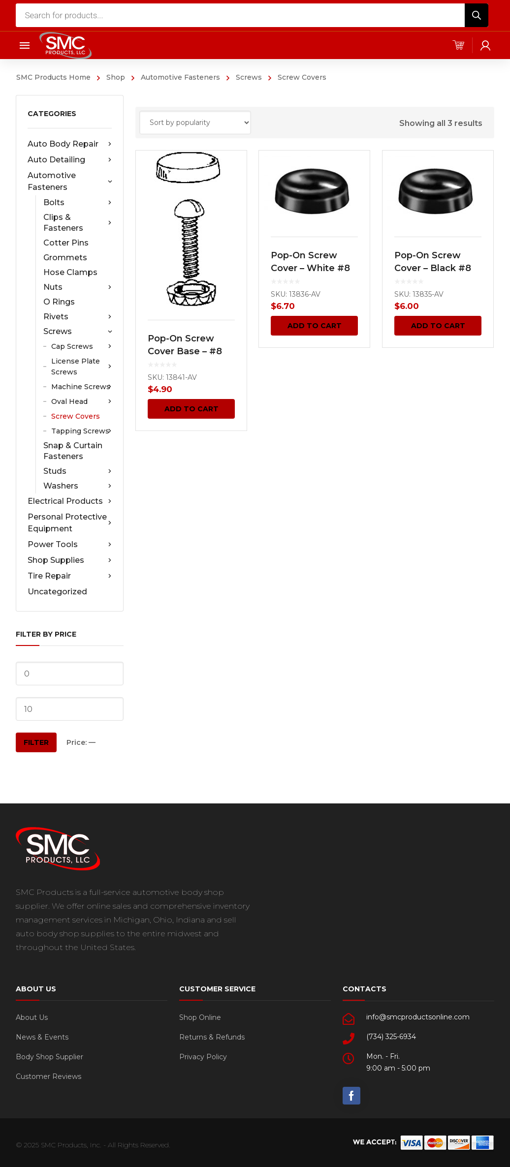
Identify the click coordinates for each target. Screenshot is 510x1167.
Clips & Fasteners (77, 223)
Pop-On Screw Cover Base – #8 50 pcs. (185, 351)
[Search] (476, 15)
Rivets (77, 316)
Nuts (77, 287)
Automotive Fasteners (180, 77)
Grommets (65, 257)
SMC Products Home (53, 77)
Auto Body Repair (70, 144)
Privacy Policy (203, 1056)
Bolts (77, 202)
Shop (115, 77)
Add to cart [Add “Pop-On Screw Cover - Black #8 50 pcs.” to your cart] (438, 325)
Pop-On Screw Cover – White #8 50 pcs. (311, 268)
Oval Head (81, 401)
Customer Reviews (48, 1076)
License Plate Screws (81, 366)
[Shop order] (195, 122)
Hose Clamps (70, 272)
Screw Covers (75, 416)
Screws (249, 77)
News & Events (42, 1037)
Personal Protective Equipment (70, 522)
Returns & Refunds (212, 1037)
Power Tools (70, 545)
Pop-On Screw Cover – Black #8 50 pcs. (432, 268)
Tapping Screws (81, 431)
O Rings (59, 302)
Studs (77, 471)
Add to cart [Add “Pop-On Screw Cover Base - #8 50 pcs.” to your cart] (191, 408)
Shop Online (200, 1017)
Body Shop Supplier (49, 1056)
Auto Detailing (70, 160)
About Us (32, 1017)
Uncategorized (57, 591)
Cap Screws (81, 346)
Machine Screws (81, 386)
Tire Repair (70, 576)
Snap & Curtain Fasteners (72, 451)
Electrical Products (70, 501)
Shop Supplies (70, 560)
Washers (77, 486)
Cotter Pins (66, 242)
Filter (36, 742)
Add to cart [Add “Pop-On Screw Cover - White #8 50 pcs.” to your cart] (314, 325)
